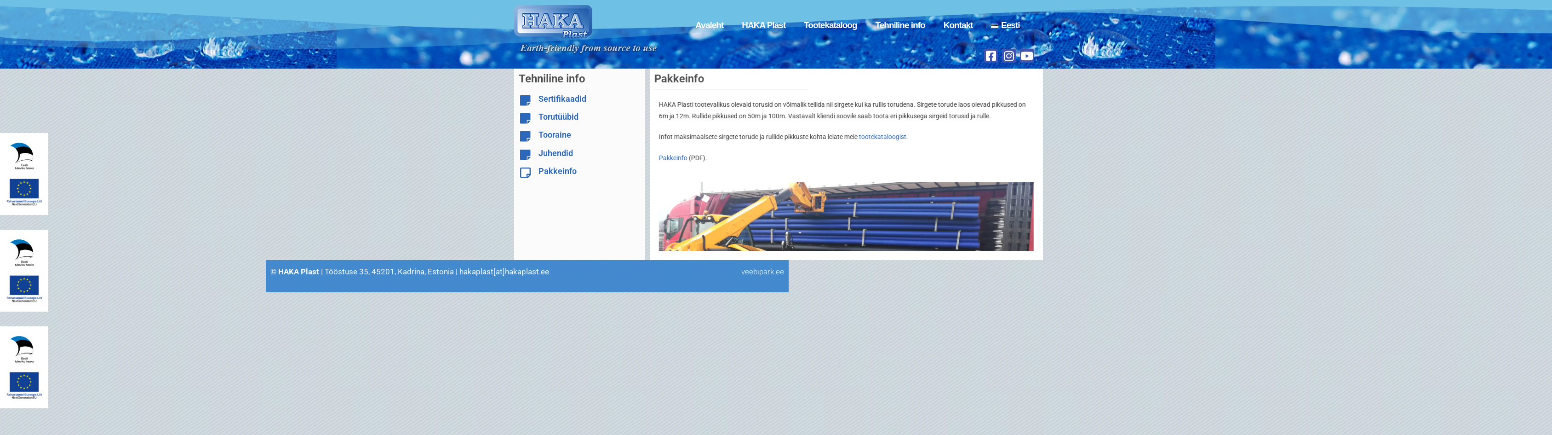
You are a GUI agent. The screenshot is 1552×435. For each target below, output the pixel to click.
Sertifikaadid (562, 99)
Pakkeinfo (557, 171)
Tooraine (554, 134)
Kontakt (958, 25)
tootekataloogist (866, 136)
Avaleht (709, 25)
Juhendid (555, 153)
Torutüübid (558, 117)
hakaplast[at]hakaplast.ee (56, 271)
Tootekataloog (830, 25)
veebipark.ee (314, 271)
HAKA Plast (763, 25)
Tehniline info (900, 25)
